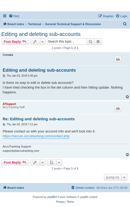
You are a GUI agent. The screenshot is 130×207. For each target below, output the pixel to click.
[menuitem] (14, 16)
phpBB (51, 197)
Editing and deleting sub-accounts (40, 34)
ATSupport (9, 104)
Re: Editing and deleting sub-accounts (39, 119)
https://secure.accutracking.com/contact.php (36, 136)
